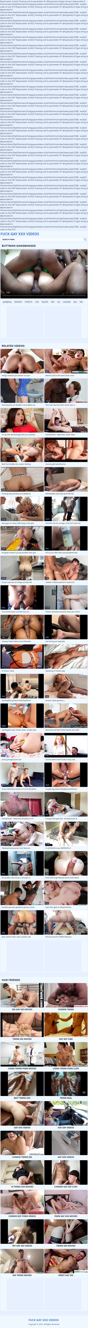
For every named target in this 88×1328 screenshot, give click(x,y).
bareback (18, 302)
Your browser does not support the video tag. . (44, 273)
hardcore (28, 302)
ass (58, 302)
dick (52, 302)
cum (37, 302)
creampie (67, 302)
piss (75, 302)
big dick (45, 302)
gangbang (7, 302)
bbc (81, 302)
